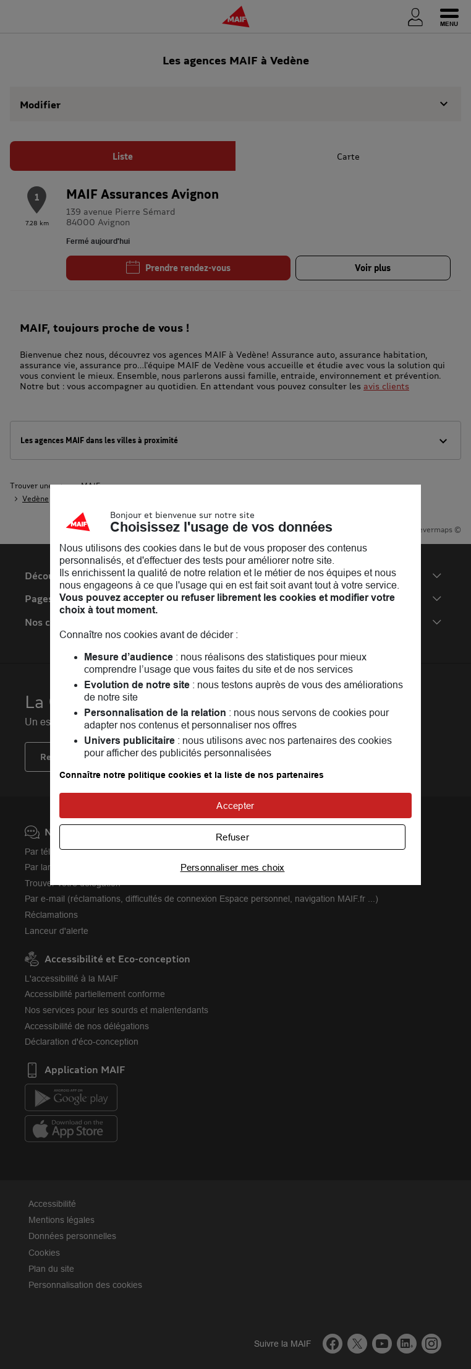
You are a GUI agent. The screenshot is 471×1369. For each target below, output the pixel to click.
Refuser (232, 837)
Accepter (235, 805)
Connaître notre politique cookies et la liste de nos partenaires (191, 775)
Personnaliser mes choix (232, 867)
